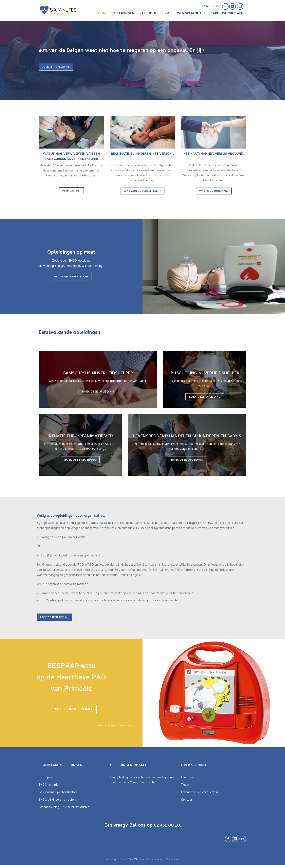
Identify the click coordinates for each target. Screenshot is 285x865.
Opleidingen (123, 13)
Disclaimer (172, 859)
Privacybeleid (155, 859)
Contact (186, 800)
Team (185, 785)
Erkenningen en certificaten (199, 792)
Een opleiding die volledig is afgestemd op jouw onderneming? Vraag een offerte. (142, 780)
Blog (166, 13)
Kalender (148, 13)
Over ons (187, 777)
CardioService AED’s (228, 13)
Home (102, 13)
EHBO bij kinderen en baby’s (58, 800)
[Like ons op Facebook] (225, 6)
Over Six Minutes (190, 13)
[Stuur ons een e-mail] (240, 6)
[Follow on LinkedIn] (232, 6)
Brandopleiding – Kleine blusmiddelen (64, 807)
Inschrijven (46, 777)
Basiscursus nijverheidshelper (58, 792)
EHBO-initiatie (48, 785)
